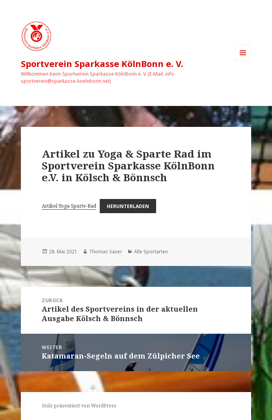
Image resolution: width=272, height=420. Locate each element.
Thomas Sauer (105, 251)
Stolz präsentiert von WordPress (79, 405)
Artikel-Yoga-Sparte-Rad (69, 206)
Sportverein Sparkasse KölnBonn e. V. (102, 63)
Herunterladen (128, 206)
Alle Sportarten (151, 251)
